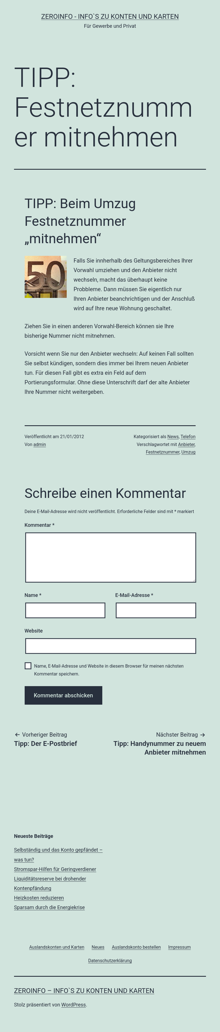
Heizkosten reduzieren (39, 898)
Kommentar (40, 525)
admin (39, 444)
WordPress (73, 1005)
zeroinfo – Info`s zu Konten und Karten (84, 991)
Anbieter (186, 444)
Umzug (188, 452)
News (173, 436)
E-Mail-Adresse (134, 595)
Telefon (187, 436)
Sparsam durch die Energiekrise (49, 907)
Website (34, 631)
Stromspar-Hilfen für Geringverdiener (55, 869)
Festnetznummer (162, 452)
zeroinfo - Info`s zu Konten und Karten (110, 16)
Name (33, 595)
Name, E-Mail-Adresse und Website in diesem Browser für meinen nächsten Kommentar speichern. (109, 669)
